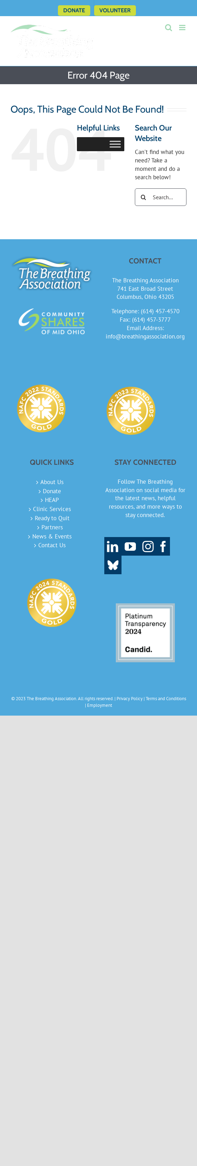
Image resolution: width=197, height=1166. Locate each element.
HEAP (52, 500)
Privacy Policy (130, 699)
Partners (52, 527)
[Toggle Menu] (115, 144)
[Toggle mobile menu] (182, 27)
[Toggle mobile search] (168, 27)
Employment (99, 705)
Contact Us (52, 545)
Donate (52, 491)
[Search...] (160, 197)
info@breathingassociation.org (145, 336)
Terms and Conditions (166, 699)
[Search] (143, 197)
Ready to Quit (52, 518)
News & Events (52, 536)
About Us (52, 482)
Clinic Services (52, 509)
